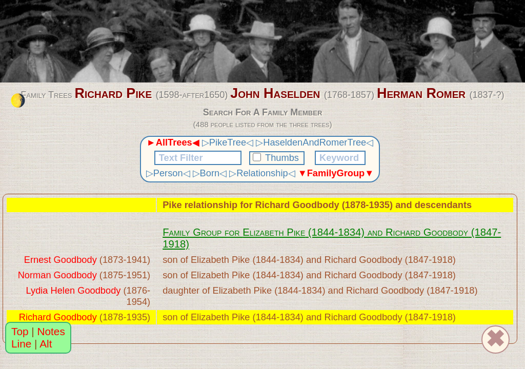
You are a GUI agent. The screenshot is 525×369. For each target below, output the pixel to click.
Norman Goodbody (57, 275)
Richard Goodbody (297, 204)
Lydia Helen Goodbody (73, 290)
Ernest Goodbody (60, 259)
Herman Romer (421, 93)
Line (21, 344)
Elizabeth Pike (274, 232)
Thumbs (277, 157)
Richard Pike (113, 93)
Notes (51, 331)
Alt (45, 344)
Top (20, 331)
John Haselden (275, 93)
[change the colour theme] (18, 100)
